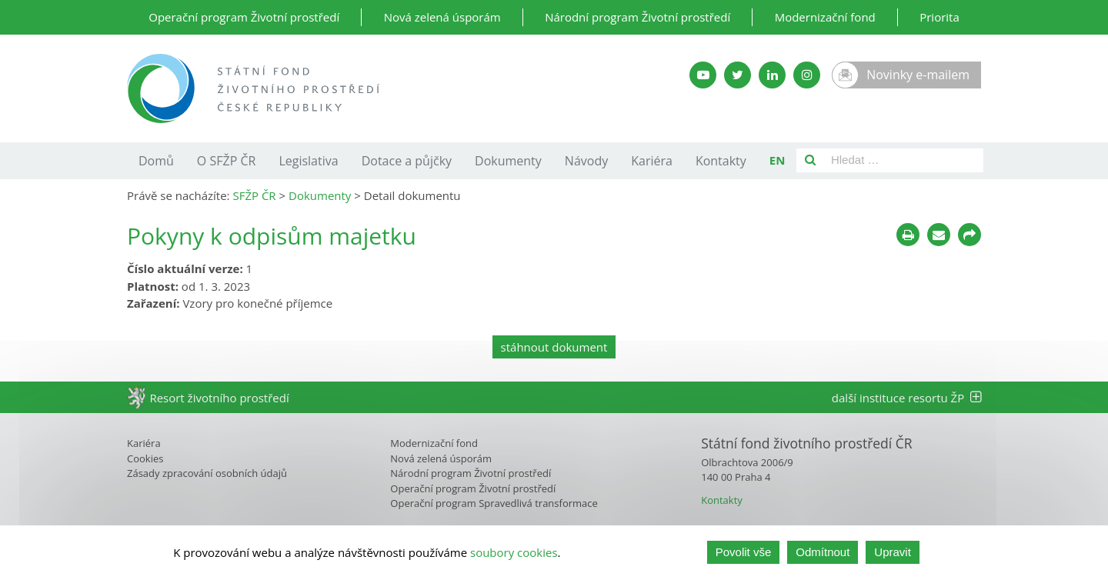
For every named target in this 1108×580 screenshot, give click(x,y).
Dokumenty (508, 160)
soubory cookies (514, 552)
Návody (586, 160)
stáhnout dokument (554, 347)
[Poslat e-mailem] (938, 234)
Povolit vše (744, 551)
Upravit (892, 551)
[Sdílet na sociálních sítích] (969, 234)
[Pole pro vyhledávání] (903, 160)
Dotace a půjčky (407, 160)
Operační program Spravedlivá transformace (494, 503)
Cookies (145, 458)
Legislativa (308, 160)
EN (777, 160)
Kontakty (721, 160)
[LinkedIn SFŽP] (772, 75)
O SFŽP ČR (226, 160)
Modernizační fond (825, 17)
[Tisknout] (907, 234)
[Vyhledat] (810, 160)
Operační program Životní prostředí (244, 17)
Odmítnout (822, 551)
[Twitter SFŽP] (737, 75)
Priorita (939, 17)
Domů (156, 160)
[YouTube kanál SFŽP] (702, 75)
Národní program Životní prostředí (637, 17)
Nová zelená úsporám (442, 17)
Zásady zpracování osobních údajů (207, 473)
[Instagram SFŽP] (806, 75)
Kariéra (651, 160)
